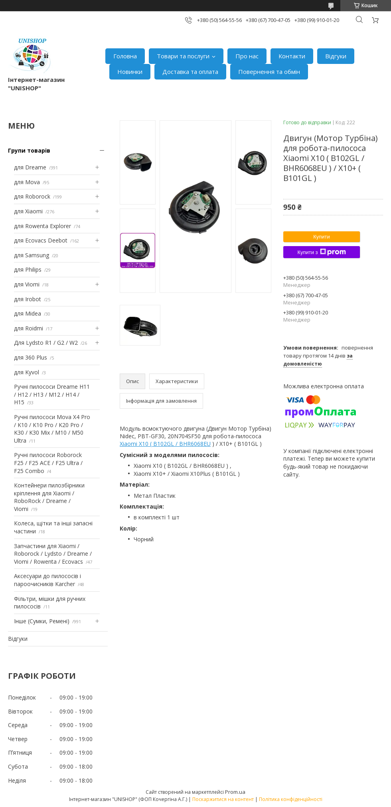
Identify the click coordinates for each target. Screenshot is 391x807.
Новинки (129, 72)
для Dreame (30, 167)
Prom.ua (235, 791)
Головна (125, 56)
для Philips (27, 269)
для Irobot (27, 299)
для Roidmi (28, 328)
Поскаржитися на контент (223, 799)
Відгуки (335, 56)
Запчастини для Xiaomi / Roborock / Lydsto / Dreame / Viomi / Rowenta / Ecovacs (53, 553)
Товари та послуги (183, 56)
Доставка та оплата (190, 72)
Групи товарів (29, 150)
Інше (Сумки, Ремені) (41, 621)
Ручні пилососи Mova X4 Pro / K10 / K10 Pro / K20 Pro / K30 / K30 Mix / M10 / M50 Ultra (52, 428)
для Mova (27, 182)
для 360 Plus (30, 357)
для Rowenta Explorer (42, 226)
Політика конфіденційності (290, 799)
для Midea (27, 313)
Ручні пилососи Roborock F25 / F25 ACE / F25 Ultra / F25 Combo (48, 462)
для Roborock (32, 196)
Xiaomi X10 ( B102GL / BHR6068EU (165, 443)
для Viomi (26, 284)
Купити (321, 237)
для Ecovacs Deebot (40, 240)
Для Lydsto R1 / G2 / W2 (46, 342)
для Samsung (31, 255)
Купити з (321, 252)
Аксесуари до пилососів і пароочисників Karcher (47, 580)
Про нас (247, 56)
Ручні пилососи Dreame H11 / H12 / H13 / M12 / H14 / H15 (52, 394)
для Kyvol (26, 372)
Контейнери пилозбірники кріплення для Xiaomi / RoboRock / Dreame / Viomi (49, 497)
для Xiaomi (28, 211)
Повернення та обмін (269, 72)
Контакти (291, 56)
